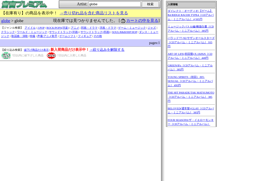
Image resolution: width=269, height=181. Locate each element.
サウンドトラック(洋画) (63, 31)
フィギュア (85, 35)
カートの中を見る (142, 20)
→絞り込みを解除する (106, 50)
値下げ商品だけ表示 (36, 49)
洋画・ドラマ (108, 27)
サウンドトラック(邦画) (95, 31)
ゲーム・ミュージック (132, 27)
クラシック (8, 31)
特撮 (32, 35)
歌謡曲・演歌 (19, 35)
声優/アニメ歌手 (47, 35)
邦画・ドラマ (89, 27)
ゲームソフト (67, 35)
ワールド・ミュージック (32, 31)
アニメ (75, 27)
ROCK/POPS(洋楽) (58, 27)
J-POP (40, 27)
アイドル (30, 27)
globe (5, 21)
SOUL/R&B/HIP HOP (124, 31)
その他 (98, 35)
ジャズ (152, 27)
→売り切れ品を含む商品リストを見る (94, 13)
